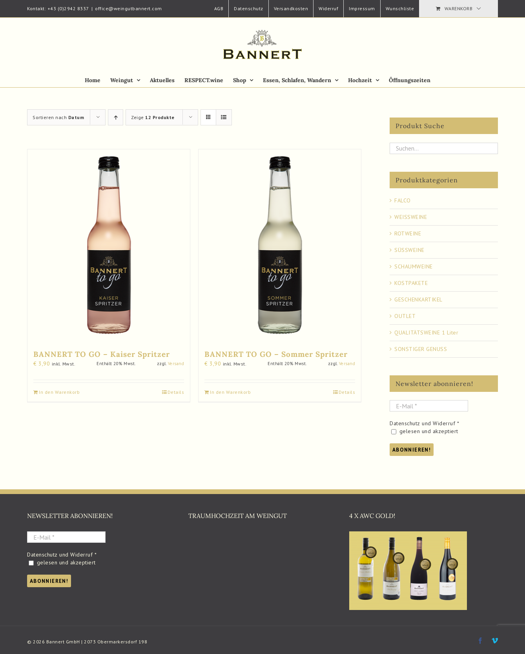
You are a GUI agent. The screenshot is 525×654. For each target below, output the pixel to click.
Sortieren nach (58, 117)
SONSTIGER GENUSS (420, 349)
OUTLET (405, 316)
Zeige (153, 117)
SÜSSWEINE (409, 250)
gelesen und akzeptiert (424, 431)
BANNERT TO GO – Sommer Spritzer (276, 354)
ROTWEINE (407, 233)
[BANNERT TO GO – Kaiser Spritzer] (108, 245)
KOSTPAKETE (411, 283)
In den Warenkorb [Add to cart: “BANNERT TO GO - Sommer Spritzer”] (230, 392)
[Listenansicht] (224, 117)
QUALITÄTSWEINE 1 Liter (426, 332)
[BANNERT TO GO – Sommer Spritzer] (280, 245)
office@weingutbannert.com (128, 8)
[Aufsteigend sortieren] (115, 117)
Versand (176, 363)
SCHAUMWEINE (413, 266)
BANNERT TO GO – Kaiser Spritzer (101, 354)
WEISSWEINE (410, 216)
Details (176, 392)
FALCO (402, 200)
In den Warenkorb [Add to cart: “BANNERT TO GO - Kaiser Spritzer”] (59, 392)
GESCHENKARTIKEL (418, 299)
